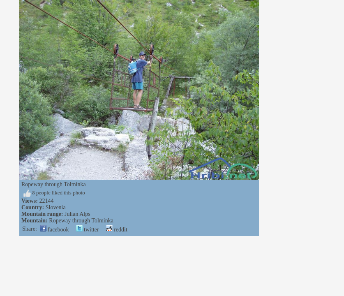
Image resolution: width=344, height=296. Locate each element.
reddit (116, 230)
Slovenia (56, 207)
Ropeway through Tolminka (81, 220)
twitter (87, 230)
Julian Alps (77, 214)
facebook (54, 230)
